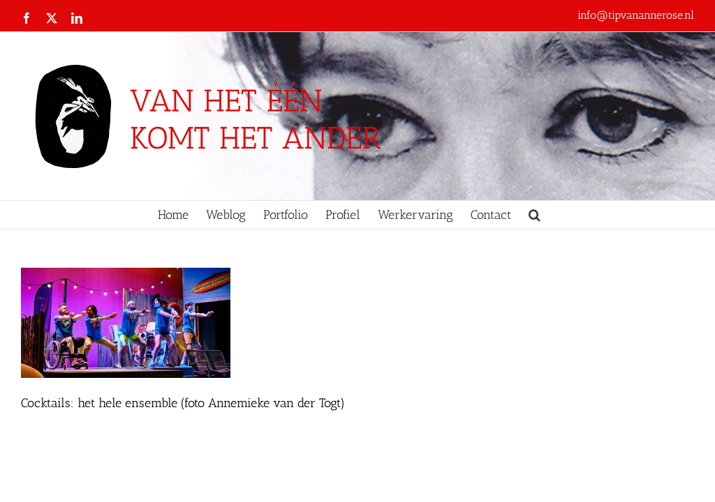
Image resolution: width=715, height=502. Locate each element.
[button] (534, 215)
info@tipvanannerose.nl (635, 15)
